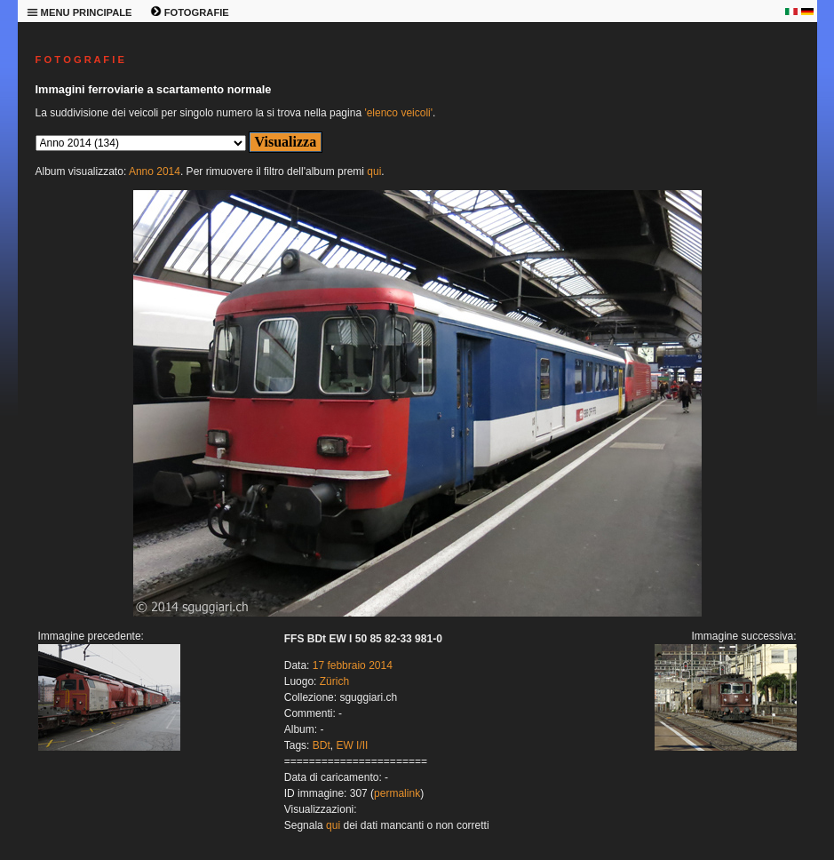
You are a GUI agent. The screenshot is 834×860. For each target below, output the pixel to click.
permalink (397, 793)
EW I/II (352, 745)
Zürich (334, 681)
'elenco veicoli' (398, 113)
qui (374, 171)
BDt (321, 745)
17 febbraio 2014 (353, 665)
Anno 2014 (154, 171)
